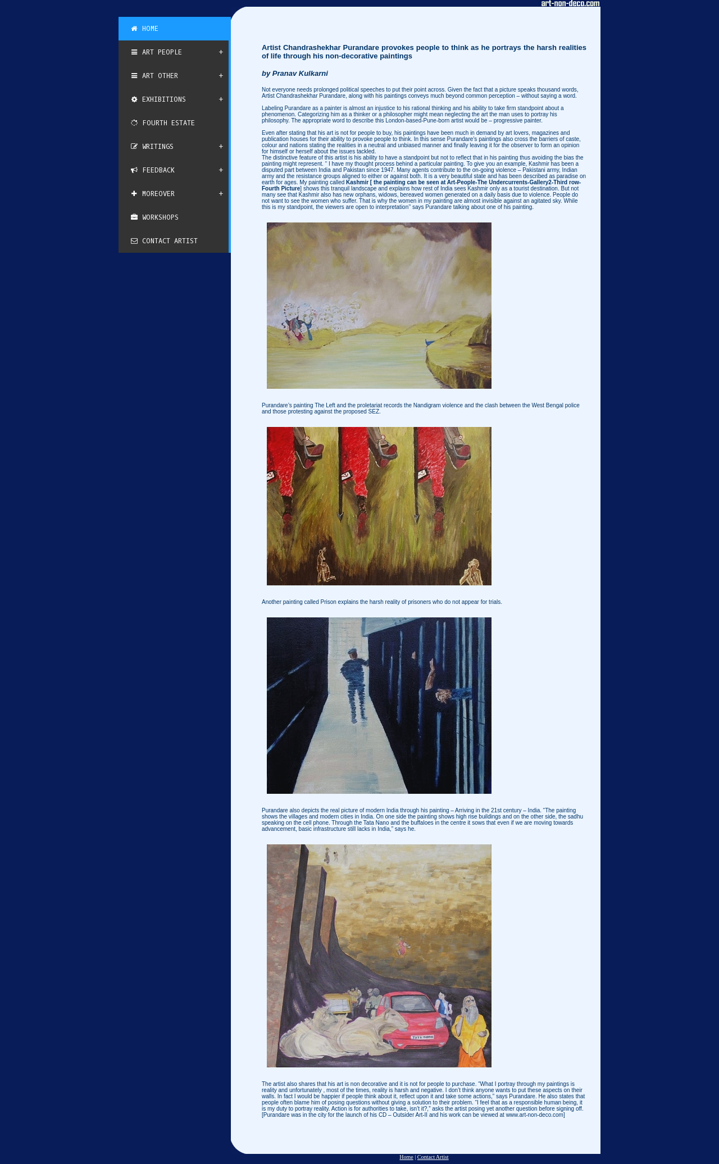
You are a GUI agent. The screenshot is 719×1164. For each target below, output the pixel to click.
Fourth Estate (162, 123)
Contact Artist (164, 241)
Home (144, 28)
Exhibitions (158, 99)
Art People (156, 52)
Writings (152, 146)
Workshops (154, 217)
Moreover (152, 193)
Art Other (154, 75)
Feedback (152, 170)
